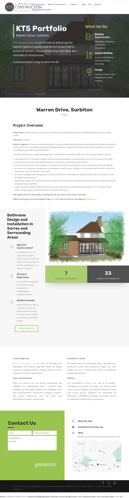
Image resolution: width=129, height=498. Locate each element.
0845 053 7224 (85, 421)
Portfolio (97, 4)
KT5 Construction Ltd (25, 363)
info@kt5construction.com (90, 427)
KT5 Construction (38, 4)
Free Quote (26, 328)
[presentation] (26, 456)
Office (80, 433)
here (53, 199)
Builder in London (73, 486)
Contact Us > (91, 199)
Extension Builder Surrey (54, 486)
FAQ (89, 4)
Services (73, 4)
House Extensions (88, 486)
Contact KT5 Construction (41, 10)
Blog (83, 4)
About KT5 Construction (56, 4)
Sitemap (100, 486)
